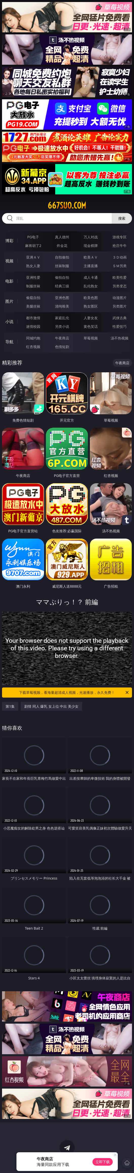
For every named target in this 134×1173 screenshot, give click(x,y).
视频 (9, 261)
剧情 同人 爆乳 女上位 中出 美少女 (51, 706)
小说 (9, 321)
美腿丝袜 (33, 306)
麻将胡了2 (33, 245)
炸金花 (62, 245)
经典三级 (62, 286)
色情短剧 (62, 346)
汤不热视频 (119, 338)
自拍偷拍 (62, 257)
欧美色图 (91, 297)
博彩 (9, 240)
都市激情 (33, 317)
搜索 (121, 218)
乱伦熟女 (91, 286)
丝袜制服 (62, 265)
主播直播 (91, 265)
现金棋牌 (91, 245)
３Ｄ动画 (119, 257)
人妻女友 (91, 317)
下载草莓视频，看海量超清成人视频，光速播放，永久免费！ (74, 692)
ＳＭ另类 (119, 265)
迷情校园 (33, 326)
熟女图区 (91, 306)
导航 (9, 341)
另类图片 (119, 306)
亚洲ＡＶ (33, 257)
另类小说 (62, 326)
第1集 (10, 706)
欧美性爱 (119, 277)
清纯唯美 (62, 306)
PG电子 (33, 237)
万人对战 (91, 237)
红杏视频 (33, 346)
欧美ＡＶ (91, 257)
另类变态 (119, 286)
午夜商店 (62, 338)
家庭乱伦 (62, 317)
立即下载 (102, 1161)
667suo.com (67, 205)
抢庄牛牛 (119, 245)
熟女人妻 (33, 265)
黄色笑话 (91, 326)
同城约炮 (33, 338)
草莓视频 (91, 338)
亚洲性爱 (33, 277)
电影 (9, 281)
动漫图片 (119, 297)
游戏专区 (119, 237)
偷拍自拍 (62, 277)
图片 (9, 301)
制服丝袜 (33, 286)
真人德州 (62, 237)
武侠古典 (119, 317)
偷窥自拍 (33, 297)
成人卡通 (91, 277)
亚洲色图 (62, 297)
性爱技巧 (119, 326)
